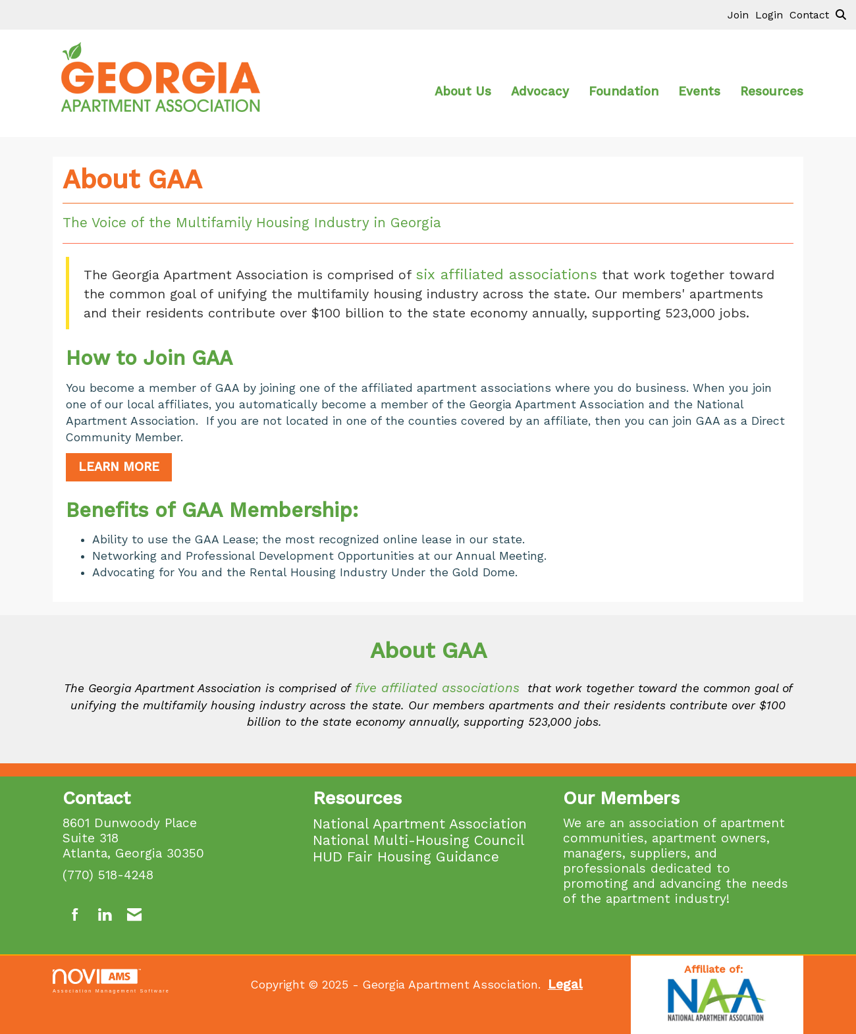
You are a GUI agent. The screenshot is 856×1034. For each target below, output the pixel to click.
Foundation (623, 91)
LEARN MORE (118, 467)
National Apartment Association (420, 823)
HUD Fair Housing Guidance (406, 856)
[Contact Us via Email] (134, 915)
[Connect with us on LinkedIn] (104, 915)
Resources (771, 91)
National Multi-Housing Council (419, 840)
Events (699, 91)
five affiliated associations (437, 687)
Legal (565, 984)
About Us (463, 91)
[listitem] (741, 14)
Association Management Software (111, 981)
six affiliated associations (506, 274)
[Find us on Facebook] (75, 915)
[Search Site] (841, 14)
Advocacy (540, 91)
